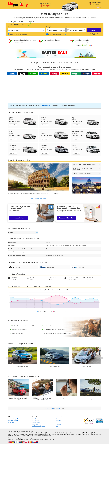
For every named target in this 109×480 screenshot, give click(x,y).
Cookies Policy (36, 422)
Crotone (43, 433)
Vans (57, 422)
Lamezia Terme (71, 433)
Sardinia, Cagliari (61, 434)
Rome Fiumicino (42, 434)
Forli (60, 433)
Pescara (9, 434)
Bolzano (33, 433)
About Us (34, 419)
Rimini (26, 434)
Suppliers (58, 420)
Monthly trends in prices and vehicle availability (54, 290)
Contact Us (11, 422)
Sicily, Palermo (94, 434)
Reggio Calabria (20, 434)
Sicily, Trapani (17, 435)
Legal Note (35, 424)
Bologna (28, 433)
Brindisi (38, 433)
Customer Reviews (13, 420)
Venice (35, 435)
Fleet (57, 419)
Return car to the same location (18, 34)
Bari (18, 433)
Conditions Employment (38, 426)
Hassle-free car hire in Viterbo (82, 173)
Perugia (99, 433)
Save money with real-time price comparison (82, 168)
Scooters (58, 424)
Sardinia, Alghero (51, 434)
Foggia (56, 433)
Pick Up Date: (49, 27)
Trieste (27, 435)
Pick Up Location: (12, 27)
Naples (94, 433)
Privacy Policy (35, 420)
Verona (39, 435)
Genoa (64, 433)
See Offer (13, 125)
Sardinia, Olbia (69, 434)
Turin (31, 435)
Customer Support (13, 419)
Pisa (14, 434)
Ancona (9, 433)
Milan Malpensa (87, 433)
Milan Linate (79, 433)
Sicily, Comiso (86, 434)
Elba (47, 433)
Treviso (23, 435)
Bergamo (22, 433)
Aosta (14, 433)
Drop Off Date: (70, 27)
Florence (52, 433)
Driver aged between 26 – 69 (57, 34)
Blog (57, 426)
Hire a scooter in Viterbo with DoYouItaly (85, 164)
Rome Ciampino (33, 434)
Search (94, 30)
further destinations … (47, 435)
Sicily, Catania (78, 434)
